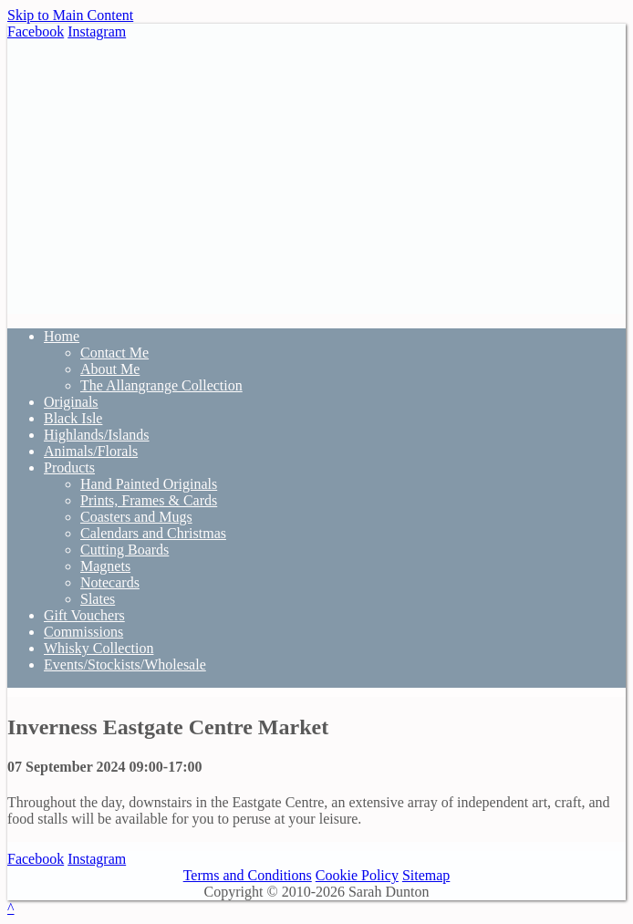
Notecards (110, 582)
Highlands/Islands (97, 434)
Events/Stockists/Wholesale (125, 664)
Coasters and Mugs (136, 516)
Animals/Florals (91, 451)
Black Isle (73, 418)
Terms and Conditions (247, 875)
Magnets (105, 566)
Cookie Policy (357, 875)
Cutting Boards (124, 549)
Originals (71, 402)
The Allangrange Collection (161, 385)
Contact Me (114, 352)
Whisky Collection (98, 648)
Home (61, 336)
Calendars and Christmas (153, 533)
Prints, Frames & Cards (148, 500)
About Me (110, 369)
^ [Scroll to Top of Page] (11, 908)
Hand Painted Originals (148, 484)
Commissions (83, 631)
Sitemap (426, 875)
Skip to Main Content (70, 15)
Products (69, 467)
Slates (97, 599)
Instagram (96, 31)
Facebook (35, 31)
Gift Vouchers (84, 615)
